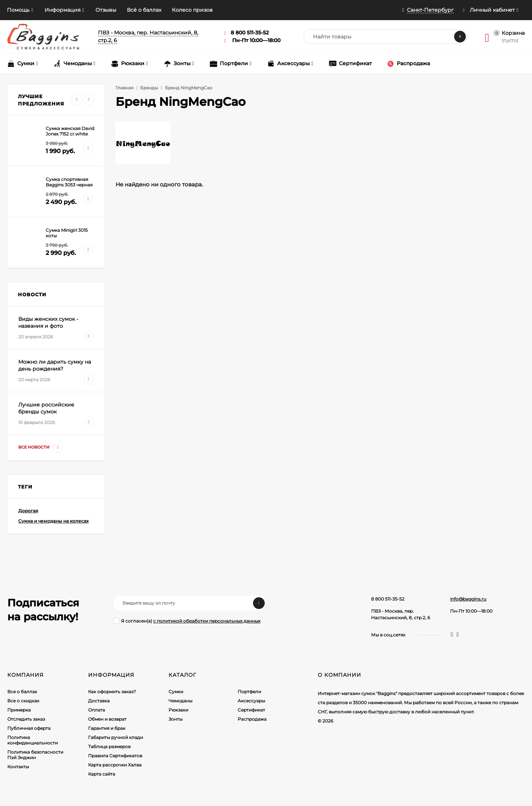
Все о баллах (22, 691)
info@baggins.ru (468, 599)
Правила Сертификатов (115, 755)
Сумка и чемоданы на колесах (53, 521)
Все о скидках (23, 700)
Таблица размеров (109, 746)
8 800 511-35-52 (387, 599)
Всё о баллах (144, 10)
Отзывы (105, 10)
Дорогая (28, 510)
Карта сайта (101, 774)
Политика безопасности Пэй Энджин (35, 754)
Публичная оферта (28, 728)
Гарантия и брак (106, 728)
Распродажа (252, 719)
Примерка (19, 710)
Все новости (40, 447)
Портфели (249, 691)
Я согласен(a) (186, 621)
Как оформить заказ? (112, 691)
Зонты (175, 719)
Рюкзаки (178, 710)
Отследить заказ (26, 719)
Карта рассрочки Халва (115, 765)
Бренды (149, 87)
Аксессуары (251, 700)
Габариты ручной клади (115, 737)
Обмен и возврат (107, 719)
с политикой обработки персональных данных (206, 621)
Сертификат (251, 710)
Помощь (18, 10)
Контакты (18, 766)
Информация (62, 10)
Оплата (96, 710)
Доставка (99, 700)
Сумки (176, 691)
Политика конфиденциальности (32, 740)
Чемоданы (180, 700)
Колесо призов (192, 10)
